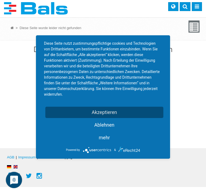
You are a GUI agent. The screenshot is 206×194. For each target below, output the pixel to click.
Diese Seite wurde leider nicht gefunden (50, 28)
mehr (104, 137)
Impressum (26, 157)
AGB (10, 157)
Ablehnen (104, 125)
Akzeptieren (104, 112)
